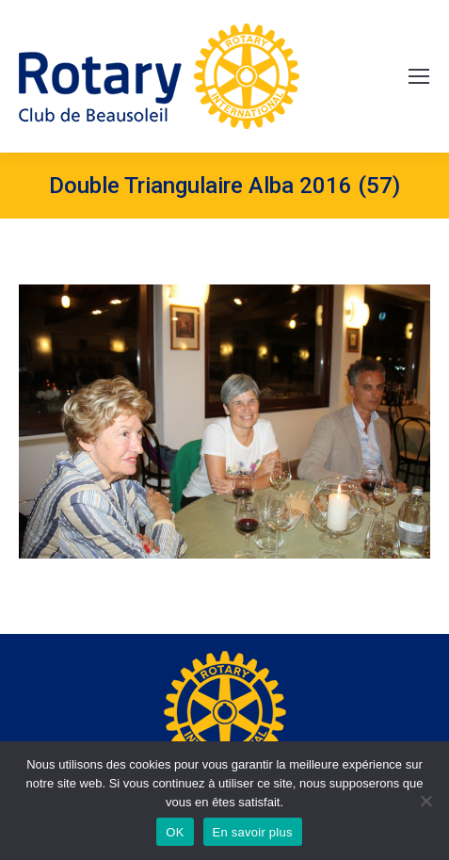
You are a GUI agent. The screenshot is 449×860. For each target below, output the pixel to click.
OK (175, 832)
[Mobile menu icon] (419, 76)
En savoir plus (253, 832)
